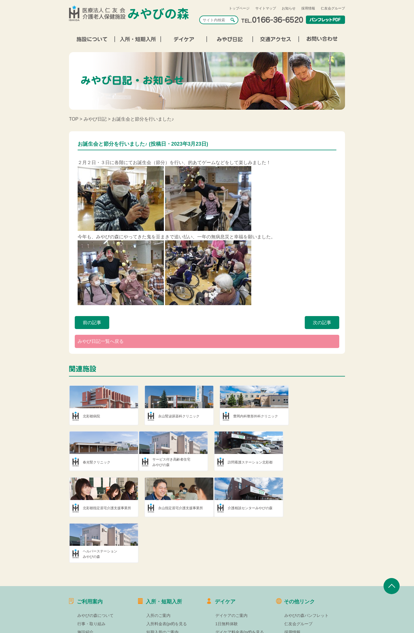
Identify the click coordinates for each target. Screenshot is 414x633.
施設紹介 (85, 586)
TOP (73, 119)
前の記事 (92, 322)
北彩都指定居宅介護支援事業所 (248, 462)
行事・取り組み (91, 578)
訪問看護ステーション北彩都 (175, 462)
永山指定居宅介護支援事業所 (316, 462)
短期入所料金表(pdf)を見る (170, 595)
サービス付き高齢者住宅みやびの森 (102, 462)
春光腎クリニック (308, 416)
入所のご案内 (158, 570)
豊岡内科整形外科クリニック (246, 416)
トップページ (239, 8)
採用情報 (308, 8)
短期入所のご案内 (162, 586)
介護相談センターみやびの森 (105, 508)
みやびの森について (95, 570)
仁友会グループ (333, 8)
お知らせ (289, 8)
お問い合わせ (296, 611)
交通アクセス (89, 603)
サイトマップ (265, 8)
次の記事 (322, 322)
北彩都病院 (91, 416)
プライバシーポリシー (304, 603)
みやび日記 (95, 119)
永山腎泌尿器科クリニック (174, 416)
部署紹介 (85, 595)
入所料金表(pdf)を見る (166, 578)
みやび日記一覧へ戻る (101, 341)
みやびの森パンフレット (306, 570)
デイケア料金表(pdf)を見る (239, 586)
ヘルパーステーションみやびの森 (170, 508)
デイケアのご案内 (231, 570)
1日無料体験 (226, 578)
